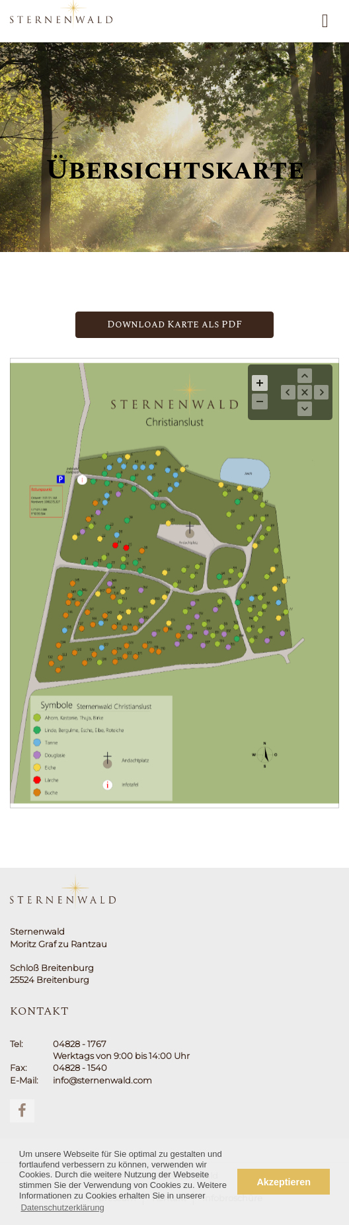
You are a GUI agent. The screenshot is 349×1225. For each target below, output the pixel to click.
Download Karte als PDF (174, 324)
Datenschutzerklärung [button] (62, 1207)
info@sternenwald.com (102, 1080)
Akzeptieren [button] (283, 1182)
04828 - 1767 (79, 1043)
